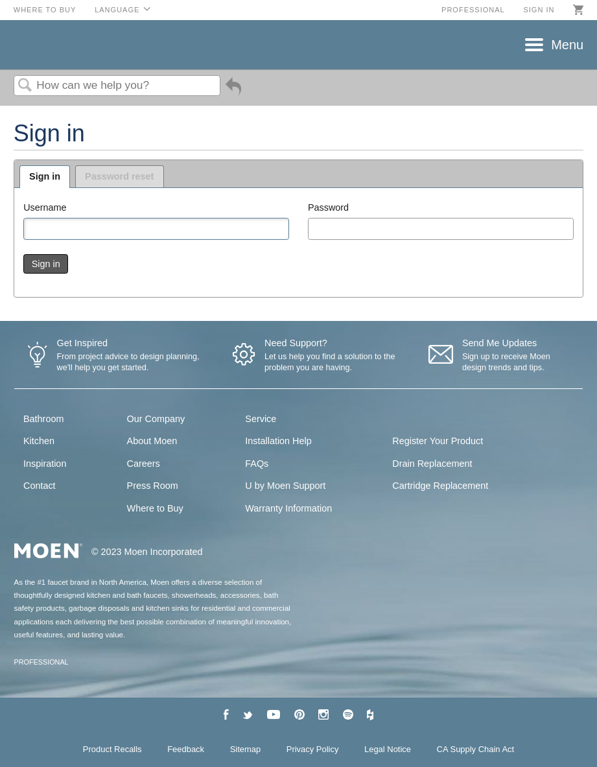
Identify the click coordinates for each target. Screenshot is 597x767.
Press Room (152, 485)
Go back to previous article (233, 91)
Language (117, 10)
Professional (473, 10)
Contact (39, 485)
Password (328, 207)
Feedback (185, 749)
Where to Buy (45, 10)
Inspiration (44, 463)
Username (44, 207)
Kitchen (38, 441)
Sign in (538, 10)
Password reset (119, 176)
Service (260, 419)
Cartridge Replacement (440, 485)
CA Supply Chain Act (476, 749)
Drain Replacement (432, 463)
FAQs (256, 463)
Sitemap (245, 749)
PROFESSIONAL (41, 662)
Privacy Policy (313, 749)
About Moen (152, 441)
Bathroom (43, 419)
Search (25, 86)
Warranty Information (288, 508)
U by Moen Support (285, 485)
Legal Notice (387, 749)
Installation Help (278, 441)
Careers (143, 463)
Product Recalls (112, 749)
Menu (567, 45)
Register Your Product (437, 441)
